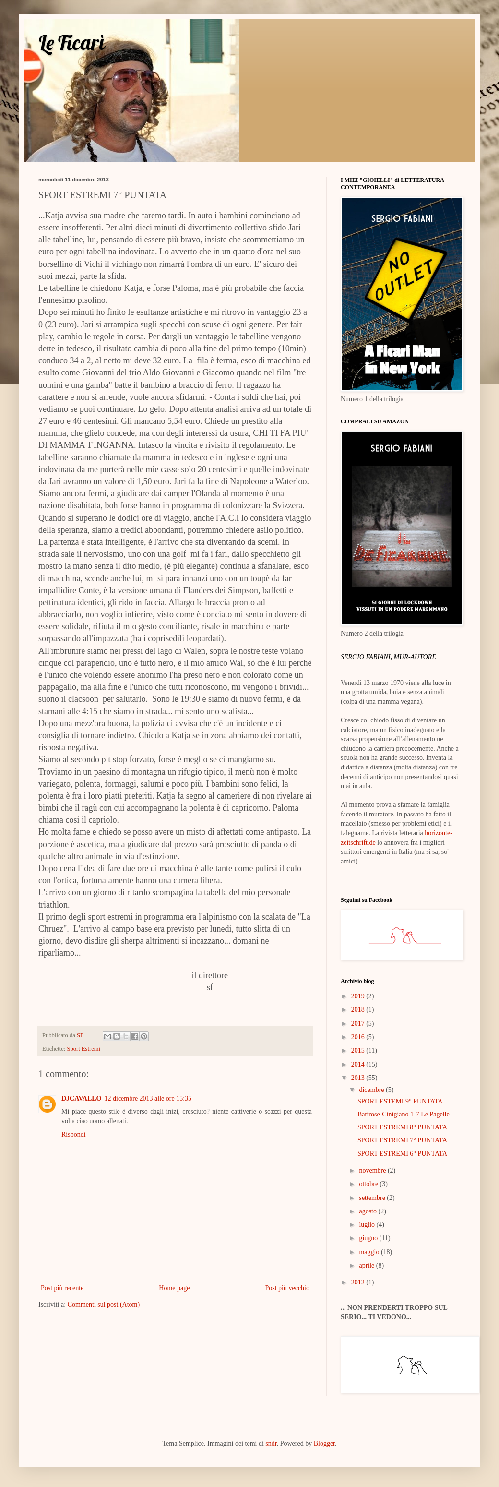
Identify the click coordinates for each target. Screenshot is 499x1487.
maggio (370, 1252)
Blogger (324, 1443)
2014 (359, 1064)
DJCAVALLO (81, 1098)
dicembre (372, 1089)
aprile (367, 1265)
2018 (359, 1009)
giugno (369, 1238)
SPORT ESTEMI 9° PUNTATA (400, 1101)
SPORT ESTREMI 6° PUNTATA (402, 1153)
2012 (359, 1282)
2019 (359, 996)
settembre (373, 1197)
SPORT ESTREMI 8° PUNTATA (402, 1127)
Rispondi (73, 1134)
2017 (359, 1023)
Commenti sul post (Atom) (104, 1304)
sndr (270, 1443)
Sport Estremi (83, 1048)
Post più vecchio (287, 1288)
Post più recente (62, 1288)
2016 (359, 1037)
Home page (174, 1288)
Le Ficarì (71, 42)
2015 (359, 1050)
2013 (359, 1077)
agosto (368, 1211)
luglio (367, 1224)
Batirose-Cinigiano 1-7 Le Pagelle (403, 1114)
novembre (373, 1170)
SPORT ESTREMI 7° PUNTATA (402, 1140)
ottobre (369, 1183)
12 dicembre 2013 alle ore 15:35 (148, 1098)
